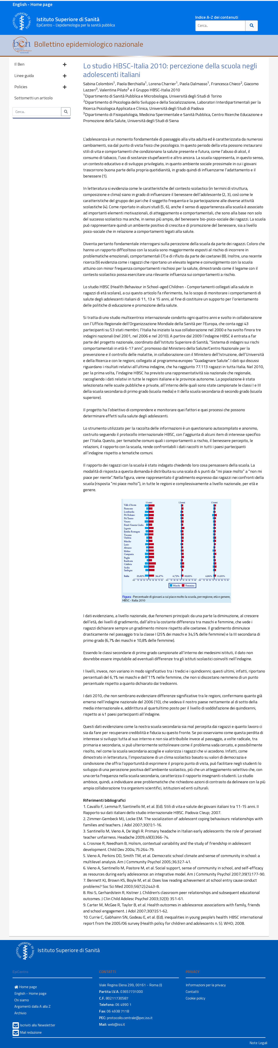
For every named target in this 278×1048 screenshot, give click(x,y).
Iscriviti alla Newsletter (37, 1025)
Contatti (192, 991)
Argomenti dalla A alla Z (32, 1006)
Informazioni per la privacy (206, 985)
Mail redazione (31, 1032)
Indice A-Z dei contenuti (216, 17)
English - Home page (32, 4)
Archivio (20, 1013)
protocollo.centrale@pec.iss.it (130, 1017)
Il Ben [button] (40, 64)
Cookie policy (195, 998)
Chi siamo (21, 1000)
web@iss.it (116, 1024)
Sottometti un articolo (33, 98)
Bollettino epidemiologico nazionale (78, 44)
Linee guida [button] (40, 76)
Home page (25, 986)
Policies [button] (40, 87)
